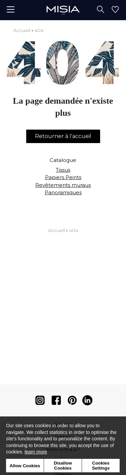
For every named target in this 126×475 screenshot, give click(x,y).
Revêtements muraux (63, 185)
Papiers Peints (63, 177)
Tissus (63, 170)
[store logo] (63, 9)
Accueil (21, 30)
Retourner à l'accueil (63, 136)
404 (39, 30)
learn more (36, 451)
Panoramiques (63, 192)
